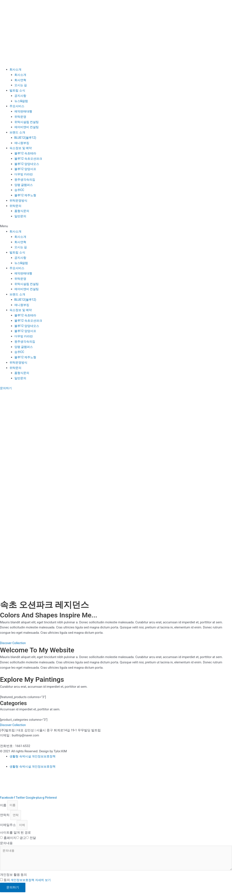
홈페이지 (10, 839)
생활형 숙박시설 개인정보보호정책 (34, 756)
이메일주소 (8, 826)
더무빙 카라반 (24, 174)
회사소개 (16, 69)
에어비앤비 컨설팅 (27, 127)
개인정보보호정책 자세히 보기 (32, 883)
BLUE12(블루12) (25, 138)
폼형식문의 (22, 211)
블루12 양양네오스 (27, 164)
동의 (29, 883)
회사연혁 (20, 80)
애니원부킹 (22, 143)
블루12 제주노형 (26, 195)
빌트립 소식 (18, 90)
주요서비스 (17, 106)
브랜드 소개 (18, 132)
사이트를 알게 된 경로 (15, 834)
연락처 (5, 816)
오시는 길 (21, 85)
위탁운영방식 (19, 200)
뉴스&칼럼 (21, 101)
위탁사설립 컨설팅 (27, 122)
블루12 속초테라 (26, 153)
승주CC (19, 190)
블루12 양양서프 (26, 169)
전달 (33, 839)
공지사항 (20, 96)
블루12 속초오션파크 (29, 158)
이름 (3, 805)
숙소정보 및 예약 (21, 148)
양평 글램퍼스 (24, 185)
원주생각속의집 (25, 179)
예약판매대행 (23, 111)
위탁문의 (16, 206)
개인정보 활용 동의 (13, 878)
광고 (23, 839)
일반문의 (20, 216)
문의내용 (6, 845)
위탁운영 (20, 117)
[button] (116, 226)
